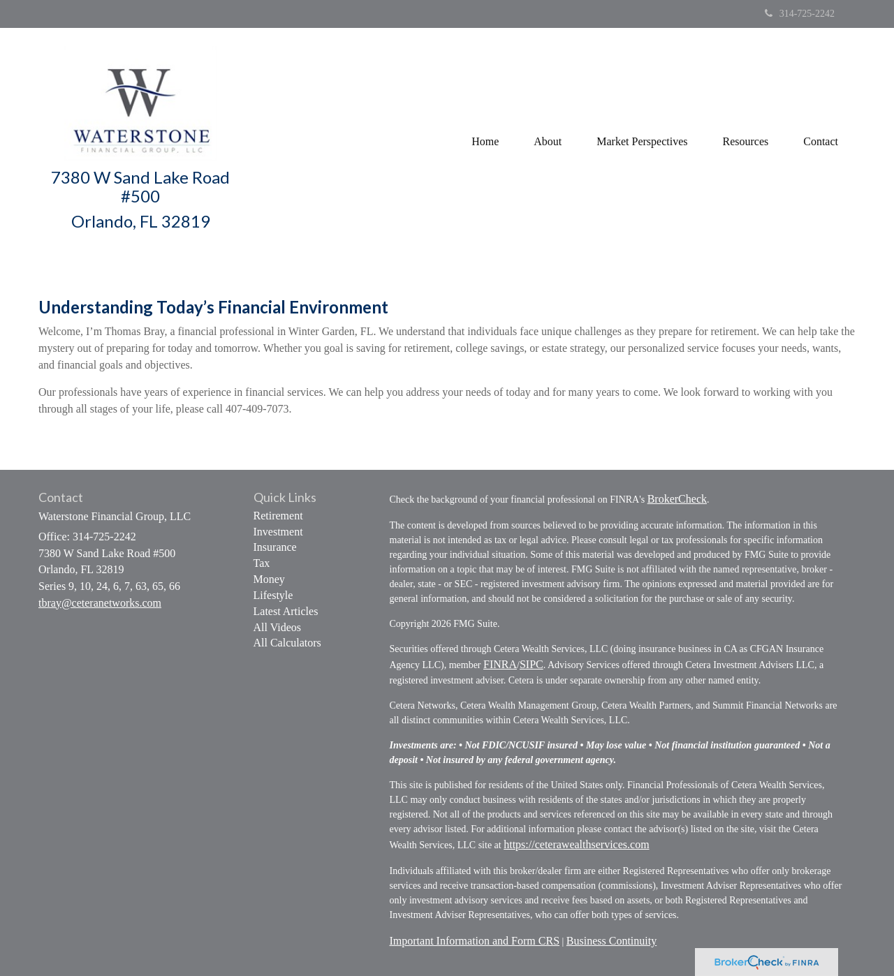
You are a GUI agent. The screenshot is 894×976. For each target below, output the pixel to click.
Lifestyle (273, 595)
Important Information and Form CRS (475, 941)
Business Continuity (611, 941)
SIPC (531, 664)
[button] (547, 141)
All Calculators (287, 643)
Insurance (275, 547)
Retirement (278, 516)
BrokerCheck (677, 499)
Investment (278, 532)
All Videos (278, 627)
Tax (262, 563)
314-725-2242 (800, 13)
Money (269, 579)
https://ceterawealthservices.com (576, 844)
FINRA (500, 664)
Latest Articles (286, 611)
